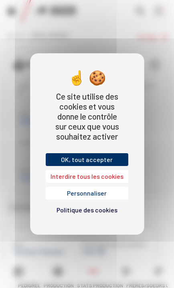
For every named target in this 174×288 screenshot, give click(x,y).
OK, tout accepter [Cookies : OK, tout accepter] (87, 159)
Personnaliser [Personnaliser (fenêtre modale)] (87, 193)
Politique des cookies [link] (87, 210)
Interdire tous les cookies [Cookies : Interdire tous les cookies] (87, 176)
